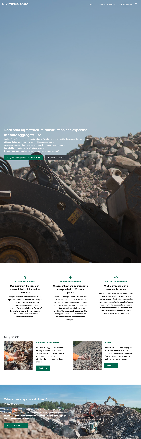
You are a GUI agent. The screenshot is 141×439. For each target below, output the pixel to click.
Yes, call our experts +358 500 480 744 (23, 157)
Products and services (106, 4)
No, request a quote (57, 157)
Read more (43, 368)
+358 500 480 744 (15, 425)
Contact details (125, 4)
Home (91, 4)
